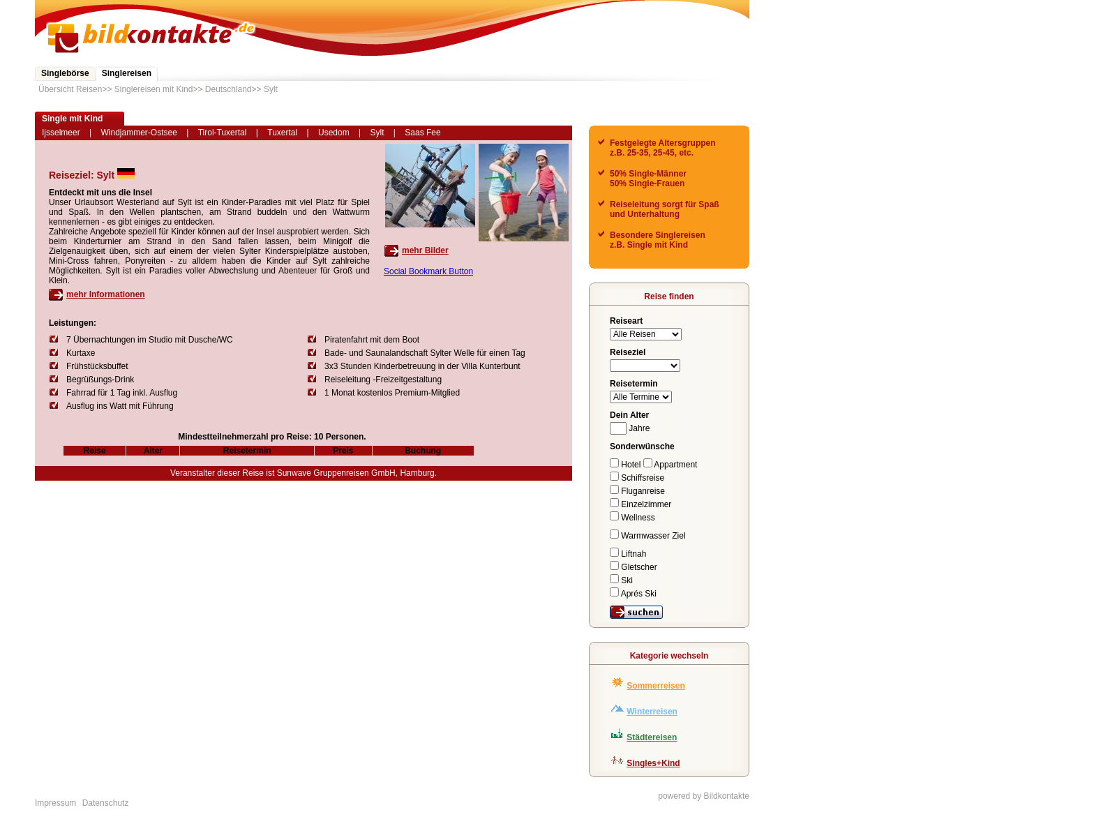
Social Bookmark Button (428, 271)
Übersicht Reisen (70, 89)
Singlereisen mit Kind (153, 89)
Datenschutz (105, 803)
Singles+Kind (653, 763)
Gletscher (633, 567)
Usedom (334, 132)
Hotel (626, 465)
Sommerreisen (655, 686)
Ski (621, 580)
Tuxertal (282, 132)
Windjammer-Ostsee (139, 132)
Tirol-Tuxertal (222, 132)
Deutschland (228, 89)
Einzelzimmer (640, 504)
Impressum (55, 803)
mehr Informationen (105, 294)
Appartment (670, 465)
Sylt (271, 89)
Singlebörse (65, 73)
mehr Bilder (425, 250)
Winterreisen (652, 711)
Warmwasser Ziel (648, 536)
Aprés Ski (633, 594)
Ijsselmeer (61, 132)
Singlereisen (126, 73)
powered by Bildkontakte (703, 796)
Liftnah (628, 554)
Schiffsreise (637, 478)
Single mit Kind (72, 118)
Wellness (632, 518)
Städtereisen (652, 737)
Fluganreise (637, 491)
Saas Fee (422, 132)
